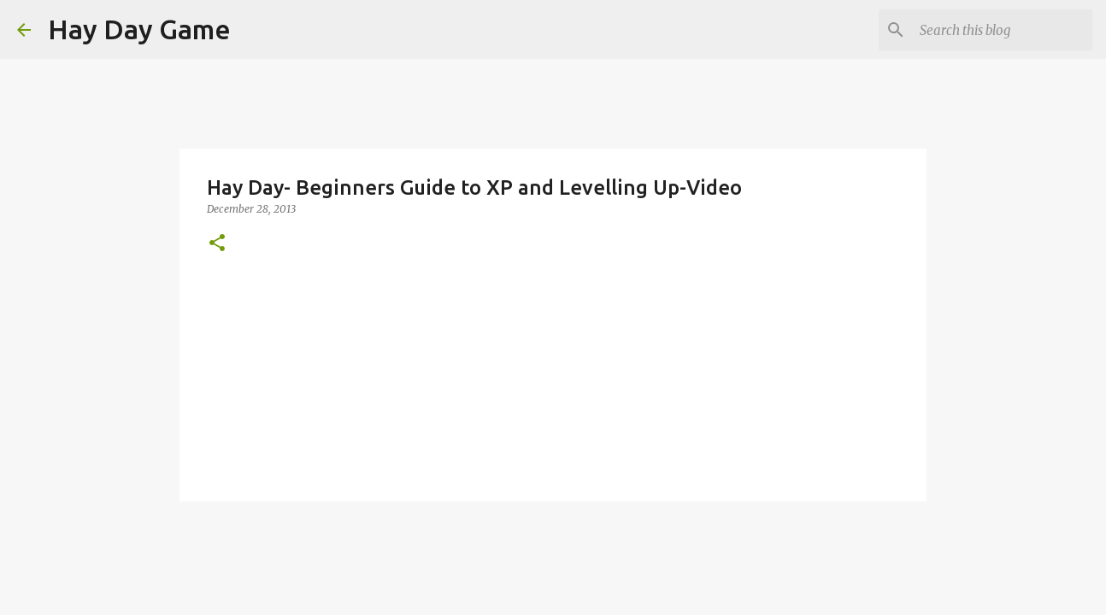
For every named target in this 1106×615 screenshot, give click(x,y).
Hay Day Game (139, 29)
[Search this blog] (1002, 29)
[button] (217, 243)
